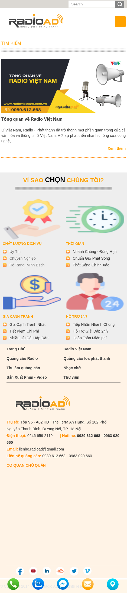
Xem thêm (117, 148)
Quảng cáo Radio (22, 358)
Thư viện (71, 377)
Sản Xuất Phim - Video (26, 377)
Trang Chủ (15, 349)
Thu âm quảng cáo (23, 368)
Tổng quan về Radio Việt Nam (32, 119)
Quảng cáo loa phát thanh (86, 358)
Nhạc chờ (72, 368)
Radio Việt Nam (77, 349)
